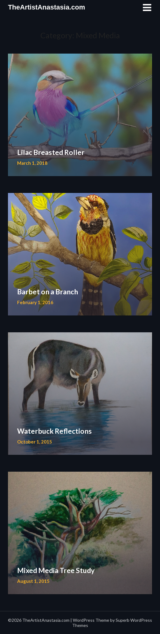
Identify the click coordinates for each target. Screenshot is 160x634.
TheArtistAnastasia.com (46, 7)
